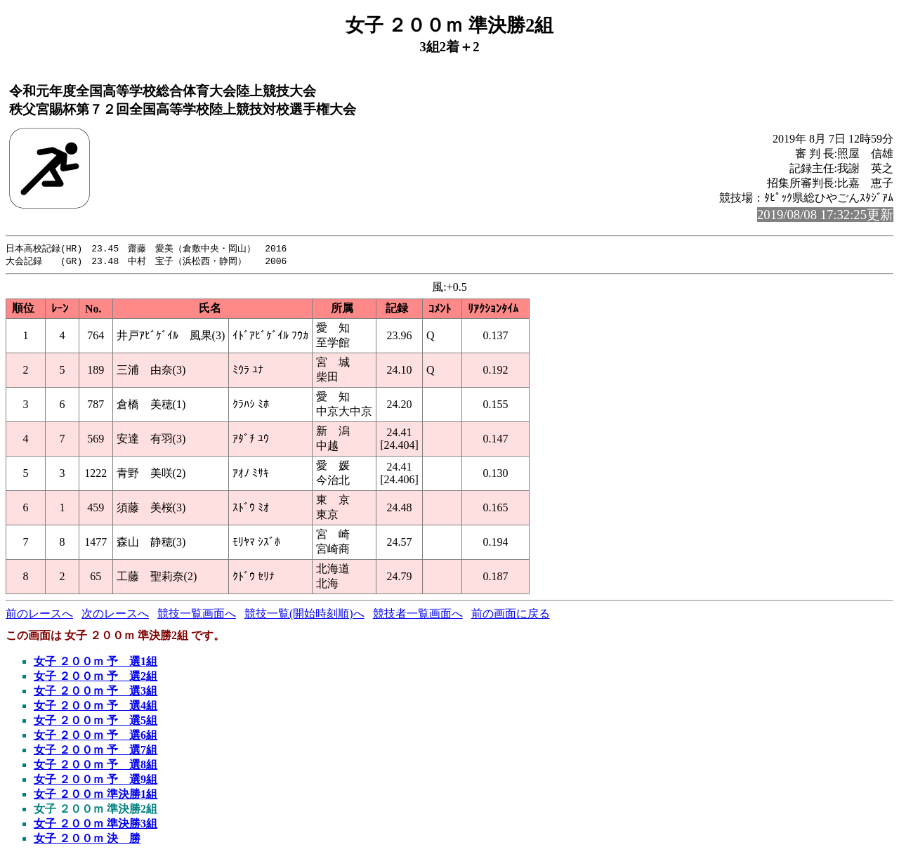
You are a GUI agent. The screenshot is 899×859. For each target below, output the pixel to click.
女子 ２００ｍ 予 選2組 (95, 677)
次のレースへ (115, 615)
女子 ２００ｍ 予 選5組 (95, 722)
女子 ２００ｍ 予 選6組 (95, 736)
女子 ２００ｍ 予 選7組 (95, 751)
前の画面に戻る (510, 615)
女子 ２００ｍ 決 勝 (87, 840)
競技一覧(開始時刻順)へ (304, 615)
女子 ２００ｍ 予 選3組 (95, 692)
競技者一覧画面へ (418, 615)
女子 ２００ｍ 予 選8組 (95, 766)
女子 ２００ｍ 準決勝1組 (95, 795)
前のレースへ (39, 615)
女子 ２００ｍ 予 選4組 (95, 707)
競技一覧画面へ (196, 615)
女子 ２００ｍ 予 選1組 (95, 663)
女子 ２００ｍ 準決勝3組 (95, 825)
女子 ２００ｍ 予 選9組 (95, 781)
